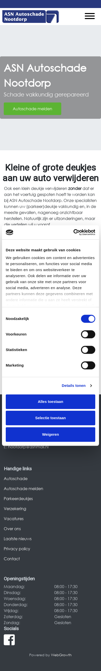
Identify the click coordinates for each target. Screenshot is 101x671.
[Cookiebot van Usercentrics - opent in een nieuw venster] (73, 232)
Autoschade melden (32, 108)
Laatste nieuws (18, 538)
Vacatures (14, 518)
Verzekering (15, 508)
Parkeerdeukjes (18, 498)
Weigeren (50, 434)
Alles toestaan (50, 401)
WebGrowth (61, 654)
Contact (12, 558)
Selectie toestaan (50, 418)
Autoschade (16, 478)
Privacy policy (17, 548)
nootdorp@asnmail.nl (28, 446)
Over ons (12, 528)
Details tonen (74, 385)
